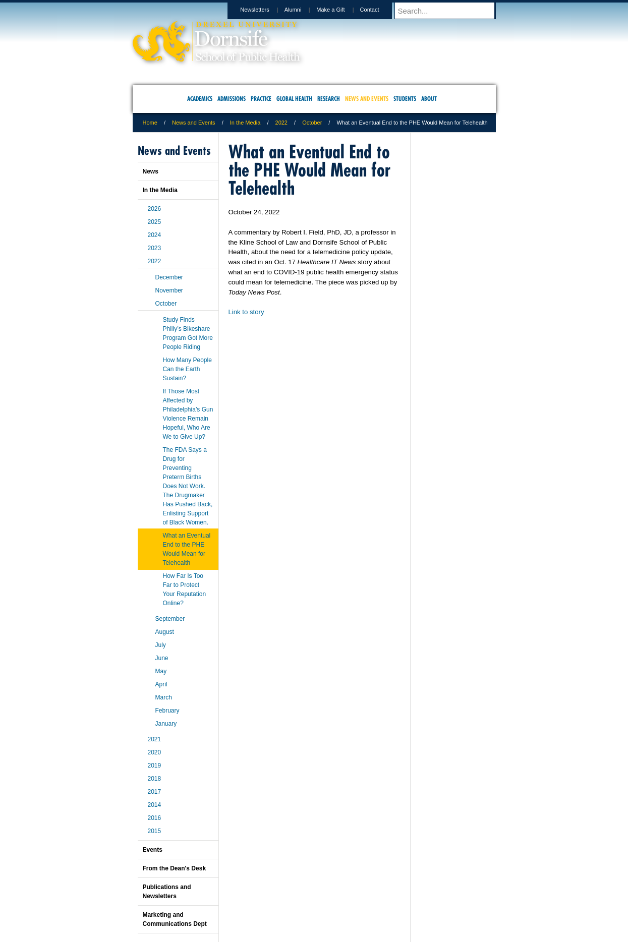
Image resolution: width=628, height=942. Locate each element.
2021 (154, 739)
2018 (154, 778)
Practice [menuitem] (261, 98)
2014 (154, 804)
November (169, 290)
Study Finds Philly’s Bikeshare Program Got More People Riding (188, 333)
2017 (154, 791)
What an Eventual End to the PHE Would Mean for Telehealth (187, 549)
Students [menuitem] (404, 98)
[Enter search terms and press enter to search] (450, 11)
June (161, 658)
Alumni (302, 10)
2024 (154, 235)
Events (152, 849)
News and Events (193, 123)
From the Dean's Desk (174, 868)
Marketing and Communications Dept (175, 919)
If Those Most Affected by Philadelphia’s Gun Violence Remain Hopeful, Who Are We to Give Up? (188, 414)
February (167, 710)
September (170, 618)
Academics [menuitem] (199, 98)
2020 (154, 752)
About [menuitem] (429, 98)
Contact (379, 10)
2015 (154, 831)
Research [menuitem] (328, 98)
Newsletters (264, 10)
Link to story (246, 312)
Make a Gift (340, 10)
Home (150, 123)
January (166, 723)
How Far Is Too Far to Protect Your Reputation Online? (184, 589)
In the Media (245, 123)
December (169, 277)
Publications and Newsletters (167, 892)
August (164, 631)
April (161, 684)
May (161, 671)
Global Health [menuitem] (294, 98)
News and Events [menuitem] (366, 98)
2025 (154, 221)
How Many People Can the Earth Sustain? (187, 369)
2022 (281, 123)
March (163, 697)
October (312, 123)
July (160, 645)
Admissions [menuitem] (231, 98)
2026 (154, 208)
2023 (154, 248)
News (150, 171)
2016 (154, 817)
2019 (154, 765)
